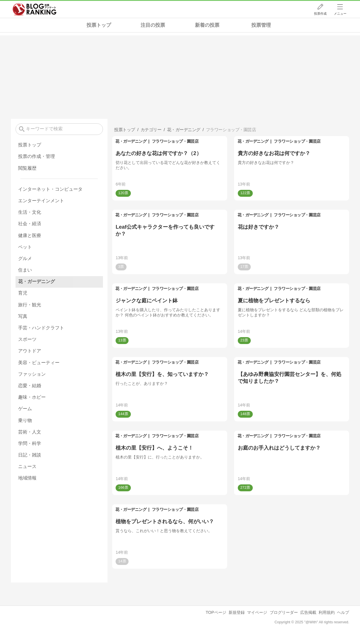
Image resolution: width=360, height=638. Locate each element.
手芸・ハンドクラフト (41, 327)
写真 (22, 316)
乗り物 (25, 420)
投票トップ (99, 25)
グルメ (25, 258)
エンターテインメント (41, 200)
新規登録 (237, 612)
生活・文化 (29, 212)
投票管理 (261, 25)
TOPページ (216, 612)
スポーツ (27, 339)
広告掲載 (308, 612)
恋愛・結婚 (29, 385)
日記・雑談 (29, 454)
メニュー (340, 13)
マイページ (257, 612)
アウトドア (29, 350)
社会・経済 (29, 223)
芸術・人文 (29, 431)
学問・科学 (29, 443)
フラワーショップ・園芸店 (175, 141)
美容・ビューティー (39, 362)
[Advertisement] (180, 75)
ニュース (27, 466)
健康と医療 (29, 235)
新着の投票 (207, 25)
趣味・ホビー (32, 397)
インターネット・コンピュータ (50, 189)
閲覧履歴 (27, 168)
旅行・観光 (29, 304)
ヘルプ (343, 612)
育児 (22, 293)
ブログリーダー (284, 612)
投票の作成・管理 (36, 156)
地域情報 (27, 477)
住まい (25, 270)
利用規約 (327, 612)
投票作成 (320, 13)
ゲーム (25, 408)
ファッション (32, 374)
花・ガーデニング (130, 141)
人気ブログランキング (34, 9)
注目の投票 (153, 25)
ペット (25, 246)
